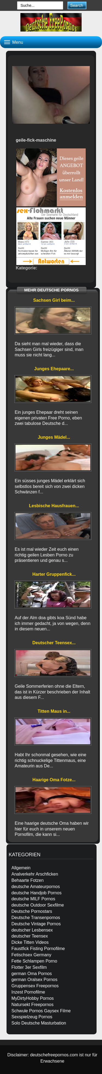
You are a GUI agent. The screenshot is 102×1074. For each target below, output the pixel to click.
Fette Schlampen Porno (34, 961)
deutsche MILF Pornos (33, 898)
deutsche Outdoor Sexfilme (37, 905)
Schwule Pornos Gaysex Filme (41, 1010)
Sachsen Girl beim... (54, 300)
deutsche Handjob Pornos (36, 893)
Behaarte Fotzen (27, 880)
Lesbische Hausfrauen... (54, 505)
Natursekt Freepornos (32, 1004)
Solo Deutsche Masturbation (38, 1023)
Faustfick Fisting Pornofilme (38, 948)
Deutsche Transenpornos (35, 917)
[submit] (76, 5)
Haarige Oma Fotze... (53, 779)
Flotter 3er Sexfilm (29, 967)
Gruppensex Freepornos (34, 985)
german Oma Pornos (31, 973)
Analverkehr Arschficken (34, 874)
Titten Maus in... (54, 711)
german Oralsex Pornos (34, 979)
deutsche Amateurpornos (35, 886)
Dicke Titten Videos (30, 942)
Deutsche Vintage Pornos (36, 924)
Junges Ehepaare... (54, 368)
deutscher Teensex (29, 936)
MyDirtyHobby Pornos (32, 998)
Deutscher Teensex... (54, 642)
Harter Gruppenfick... (54, 574)
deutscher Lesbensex (32, 930)
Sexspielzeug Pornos (31, 1016)
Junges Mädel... (54, 437)
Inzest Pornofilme (28, 992)
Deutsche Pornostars (31, 911)
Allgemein (20, 868)
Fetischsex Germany (31, 954)
